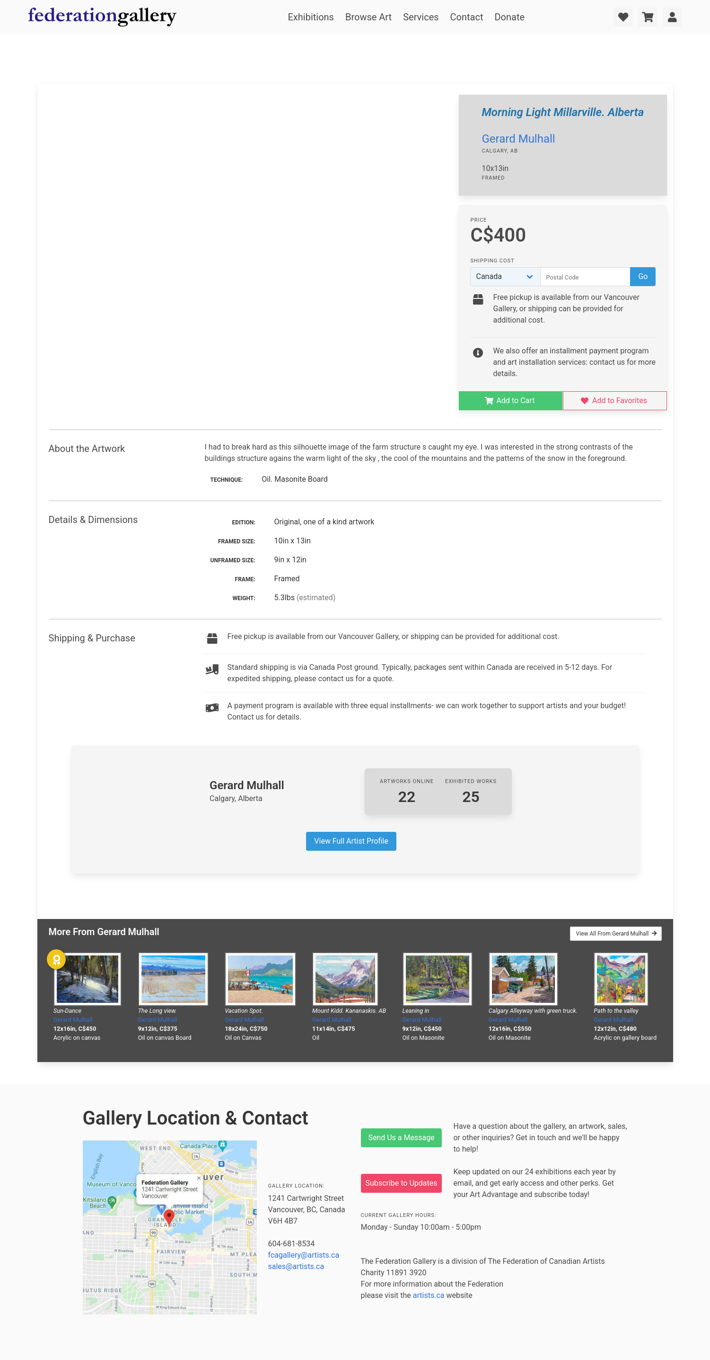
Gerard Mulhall (518, 138)
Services (420, 17)
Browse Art (368, 17)
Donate (509, 17)
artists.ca (429, 1295)
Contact (466, 17)
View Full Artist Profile (351, 841)
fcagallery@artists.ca (304, 1255)
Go (643, 276)
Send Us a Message (401, 1137)
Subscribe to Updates (402, 1183)
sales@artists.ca (296, 1266)
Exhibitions (310, 17)
